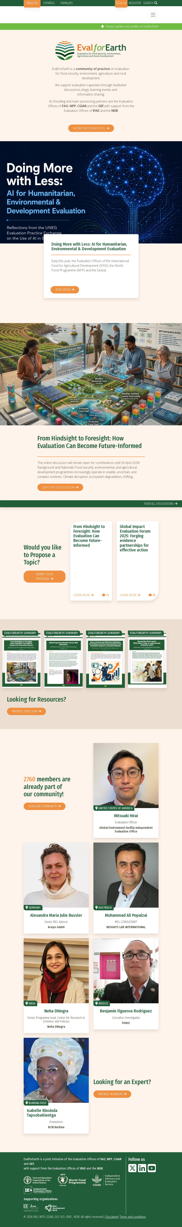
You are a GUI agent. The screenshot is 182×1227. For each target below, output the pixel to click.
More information (89, 128)
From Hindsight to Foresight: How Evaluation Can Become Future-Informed (89, 442)
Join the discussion (58, 487)
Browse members (110, 1094)
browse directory (24, 711)
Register (135, 3)
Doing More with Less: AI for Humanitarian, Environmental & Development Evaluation (89, 246)
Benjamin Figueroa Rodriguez (126, 1011)
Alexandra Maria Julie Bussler (56, 915)
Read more (63, 289)
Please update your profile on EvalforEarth (130, 26)
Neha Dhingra (56, 1011)
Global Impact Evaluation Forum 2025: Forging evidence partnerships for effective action (135, 538)
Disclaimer (111, 1217)
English (32, 3)
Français (66, 3)
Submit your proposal (44, 576)
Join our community (42, 806)
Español (49, 3)
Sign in (121, 3)
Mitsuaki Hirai (126, 815)
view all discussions (159, 504)
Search (148, 3)
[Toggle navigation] (153, 15)
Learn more (81, 595)
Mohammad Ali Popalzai (126, 915)
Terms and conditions (133, 1217)
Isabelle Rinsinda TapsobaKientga (42, 1113)
